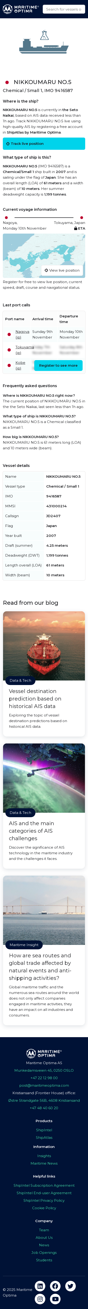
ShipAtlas (44, 1137)
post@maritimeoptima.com (44, 1085)
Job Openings (44, 1252)
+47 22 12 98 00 (44, 1078)
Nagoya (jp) (22, 334)
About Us (44, 1237)
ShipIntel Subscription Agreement (44, 1185)
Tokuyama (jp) (24, 350)
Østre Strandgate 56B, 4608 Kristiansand (44, 1100)
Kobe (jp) (20, 365)
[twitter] (70, 1286)
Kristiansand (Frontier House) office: (44, 1093)
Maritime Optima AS (44, 1063)
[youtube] (55, 1299)
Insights (44, 1156)
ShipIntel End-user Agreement (44, 1193)
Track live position (25, 143)
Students (44, 1260)
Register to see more (58, 365)
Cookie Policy (44, 1208)
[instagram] (40, 1299)
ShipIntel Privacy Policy (44, 1200)
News (44, 1245)
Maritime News (44, 1163)
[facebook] (55, 1286)
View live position (62, 270)
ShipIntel (44, 1130)
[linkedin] (40, 1286)
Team (44, 1230)
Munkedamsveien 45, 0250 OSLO (44, 1070)
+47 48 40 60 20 (44, 1108)
